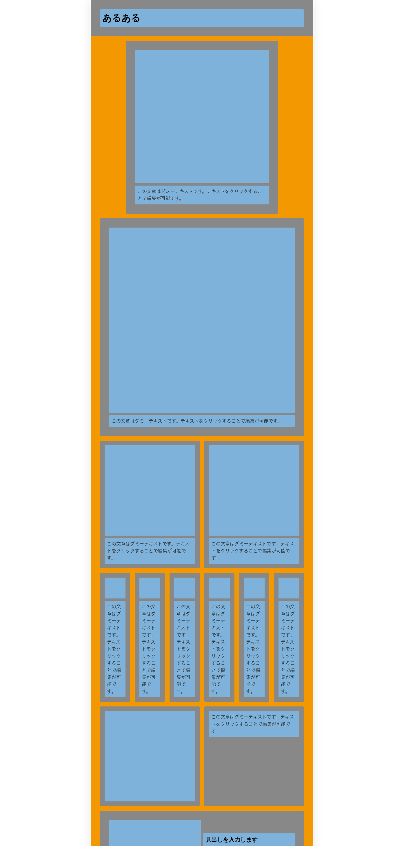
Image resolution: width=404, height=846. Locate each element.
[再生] (253, 531)
